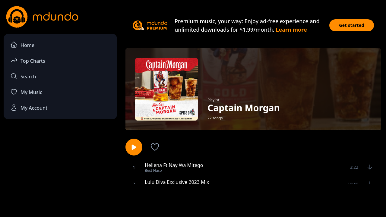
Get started (351, 25)
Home (22, 45)
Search (23, 76)
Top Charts (27, 60)
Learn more (291, 29)
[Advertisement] (193, 199)
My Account (28, 107)
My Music (26, 92)
